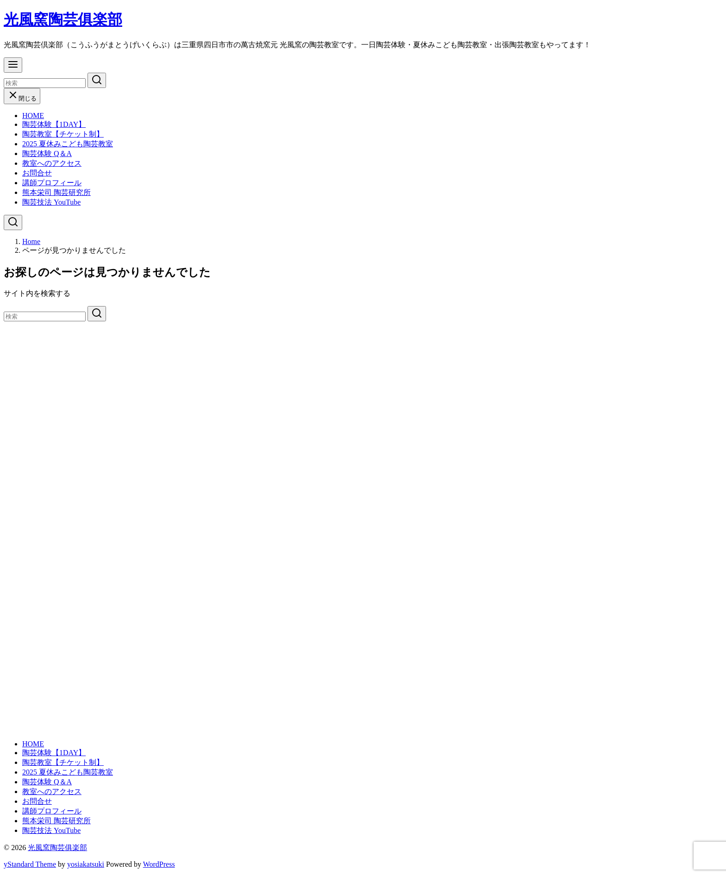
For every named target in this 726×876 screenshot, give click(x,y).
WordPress (159, 864)
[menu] (13, 65)
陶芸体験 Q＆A (47, 153)
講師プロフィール (51, 183)
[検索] (45, 83)
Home (31, 241)
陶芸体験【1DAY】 (54, 124)
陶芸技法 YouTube (51, 202)
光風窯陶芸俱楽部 (63, 19)
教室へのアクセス (51, 163)
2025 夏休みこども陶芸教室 (67, 144)
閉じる (22, 98)
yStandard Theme (30, 864)
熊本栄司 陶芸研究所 (56, 192)
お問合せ (37, 173)
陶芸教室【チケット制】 (63, 134)
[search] (97, 80)
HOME (33, 115)
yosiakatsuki (85, 864)
